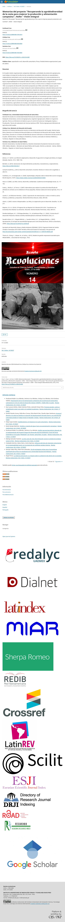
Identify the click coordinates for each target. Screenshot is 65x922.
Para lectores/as (7, 489)
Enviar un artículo (9, 517)
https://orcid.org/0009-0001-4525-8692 (12, 52)
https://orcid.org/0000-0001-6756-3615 (12, 34)
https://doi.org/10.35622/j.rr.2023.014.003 (17, 57)
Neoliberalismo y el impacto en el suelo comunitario (33, 422)
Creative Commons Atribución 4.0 (32, 371)
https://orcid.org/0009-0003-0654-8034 (12, 43)
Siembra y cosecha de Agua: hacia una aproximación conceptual (38, 426)
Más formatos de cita (8, 387)
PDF (5, 334)
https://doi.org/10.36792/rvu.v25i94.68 (18, 223)
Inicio (4, 6)
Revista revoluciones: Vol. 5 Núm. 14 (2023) (18, 458)
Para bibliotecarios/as (8, 494)
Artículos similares (9, 395)
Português (5, 510)
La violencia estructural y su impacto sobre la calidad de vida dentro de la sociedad (38, 456)
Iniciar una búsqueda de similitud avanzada (24, 465)
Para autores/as (7, 492)
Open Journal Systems (9, 536)
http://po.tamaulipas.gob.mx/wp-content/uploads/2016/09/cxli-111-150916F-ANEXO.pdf (28, 231)
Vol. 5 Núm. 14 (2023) (19, 6)
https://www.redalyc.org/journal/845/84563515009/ (31, 178)
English (5, 505)
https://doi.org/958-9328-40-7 (11, 166)
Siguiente (58, 461)
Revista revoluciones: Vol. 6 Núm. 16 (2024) (27, 441)
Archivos (9, 6)
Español (5, 507)
